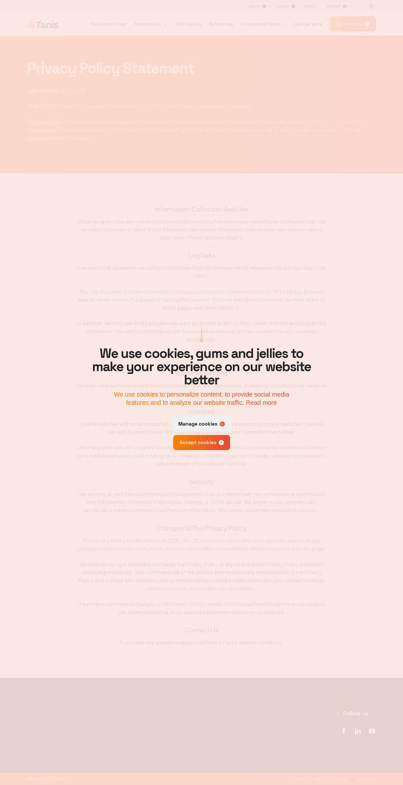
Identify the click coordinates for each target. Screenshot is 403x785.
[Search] (359, 6)
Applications (147, 24)
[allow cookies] (201, 442)
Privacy (298, 779)
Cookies (319, 779)
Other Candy (187, 24)
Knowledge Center (261, 24)
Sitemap (341, 779)
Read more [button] (261, 402)
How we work (308, 24)
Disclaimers (366, 779)
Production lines (108, 24)
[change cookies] (201, 424)
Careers (283, 6)
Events (311, 6)
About (255, 6)
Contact (333, 6)
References (221, 24)
